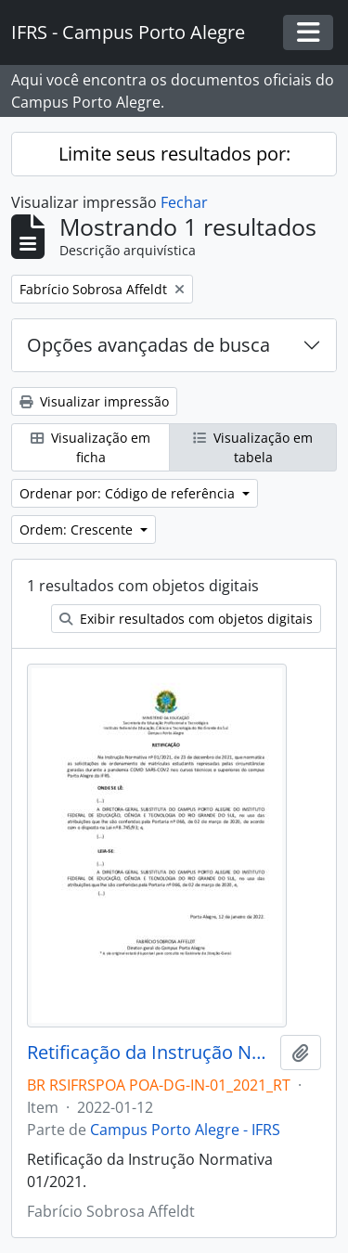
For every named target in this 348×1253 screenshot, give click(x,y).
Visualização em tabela (253, 447)
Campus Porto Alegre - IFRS (185, 1129)
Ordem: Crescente (77, 529)
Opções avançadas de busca (148, 344)
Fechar (184, 202)
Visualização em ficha (90, 447)
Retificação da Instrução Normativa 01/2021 (150, 1052)
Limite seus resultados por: (174, 153)
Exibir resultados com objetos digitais (186, 618)
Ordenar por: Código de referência (128, 493)
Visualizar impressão (94, 401)
